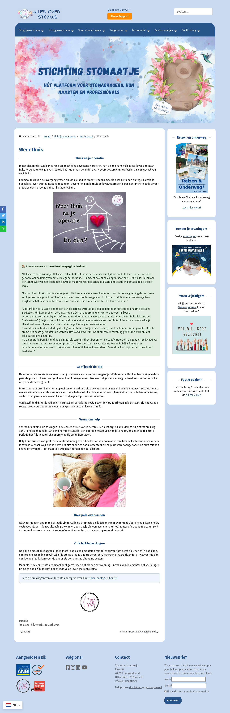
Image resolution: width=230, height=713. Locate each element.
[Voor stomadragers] (103, 31)
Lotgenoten (117, 30)
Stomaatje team (187, 307)
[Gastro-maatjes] (175, 31)
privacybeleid (154, 687)
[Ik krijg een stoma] (72, 31)
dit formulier (193, 395)
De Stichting (189, 30)
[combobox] (193, 11)
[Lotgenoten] (125, 31)
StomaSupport (120, 16)
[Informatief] (148, 31)
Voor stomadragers (89, 30)
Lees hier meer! (191, 207)
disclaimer (135, 687)
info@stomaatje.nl (126, 680)
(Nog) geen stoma (29, 30)
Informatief (139, 30)
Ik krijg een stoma (59, 30)
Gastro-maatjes (163, 30)
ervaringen (189, 236)
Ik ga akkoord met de (186, 691)
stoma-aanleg (96, 578)
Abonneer (173, 700)
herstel (113, 578)
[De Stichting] (198, 31)
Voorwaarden (201, 691)
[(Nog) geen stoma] (42, 31)
